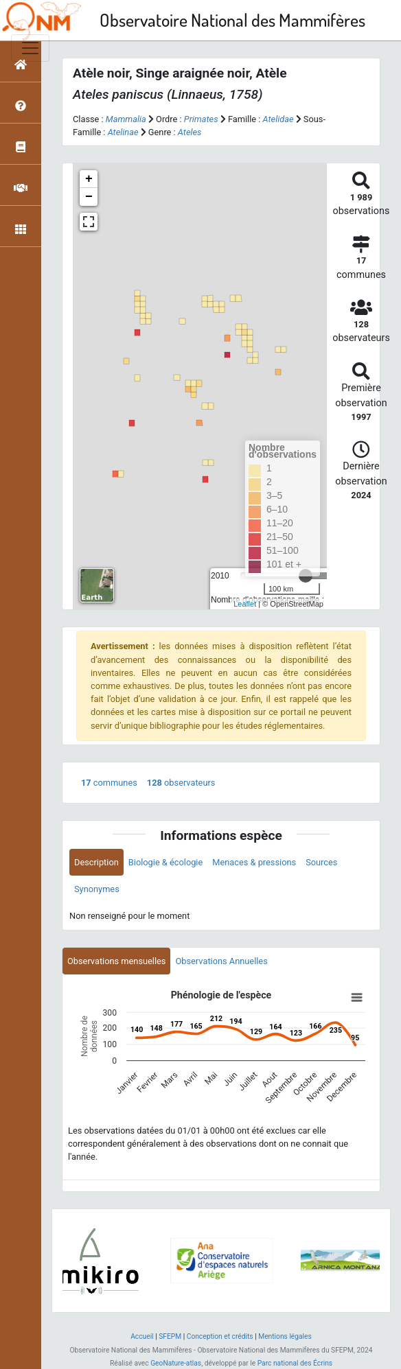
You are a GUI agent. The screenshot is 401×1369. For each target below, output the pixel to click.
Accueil (141, 1336)
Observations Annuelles (221, 961)
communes (109, 782)
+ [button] (89, 179)
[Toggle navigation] (30, 48)
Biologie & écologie (165, 862)
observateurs (181, 782)
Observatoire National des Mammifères (232, 19)
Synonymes (96, 889)
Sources (321, 862)
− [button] (89, 197)
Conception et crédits (220, 1336)
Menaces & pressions (254, 862)
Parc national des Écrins (294, 1363)
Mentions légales (285, 1336)
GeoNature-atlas (175, 1363)
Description (96, 862)
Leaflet (244, 604)
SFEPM (170, 1336)
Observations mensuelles (116, 961)
